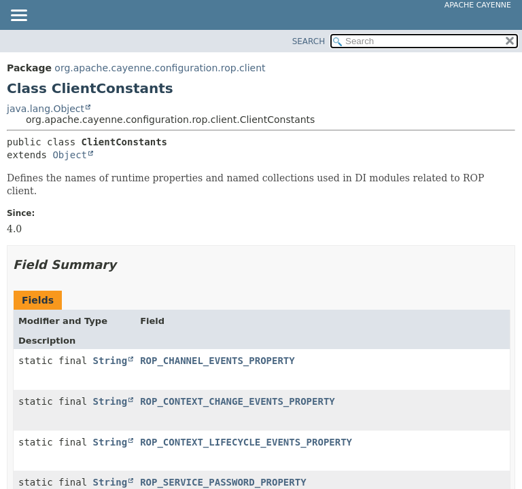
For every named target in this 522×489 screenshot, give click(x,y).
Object (69, 154)
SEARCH (309, 41)
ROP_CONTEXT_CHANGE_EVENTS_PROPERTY (237, 401)
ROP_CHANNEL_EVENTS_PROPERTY (217, 360)
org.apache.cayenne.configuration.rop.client (159, 67)
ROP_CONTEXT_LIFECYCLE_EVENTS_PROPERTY (246, 442)
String (110, 360)
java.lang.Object (45, 108)
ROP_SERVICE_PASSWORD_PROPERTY (223, 482)
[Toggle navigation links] (18, 16)
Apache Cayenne (478, 5)
